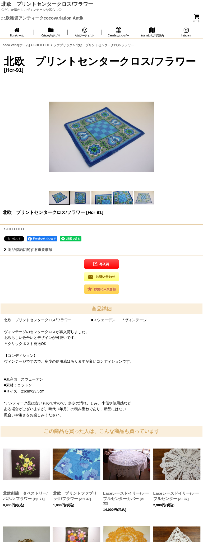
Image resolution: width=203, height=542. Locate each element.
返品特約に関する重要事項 (28, 249)
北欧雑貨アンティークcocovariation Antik (42, 18)
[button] (59, 198)
